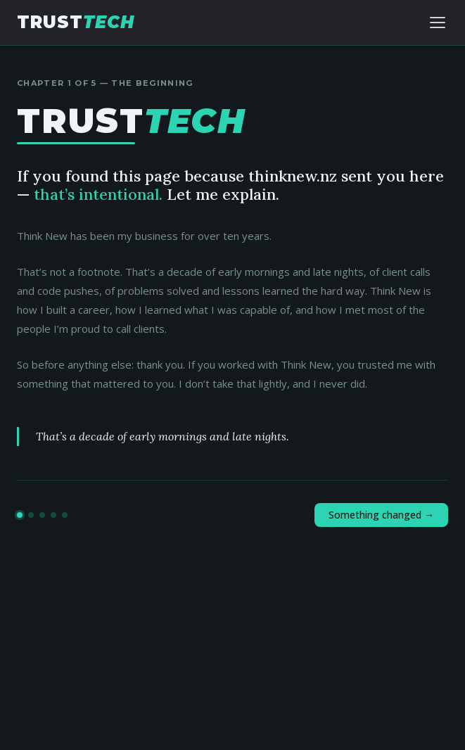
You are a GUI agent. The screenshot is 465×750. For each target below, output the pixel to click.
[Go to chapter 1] (20, 515)
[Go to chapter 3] (42, 515)
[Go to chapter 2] (31, 515)
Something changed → (381, 514)
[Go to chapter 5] (65, 515)
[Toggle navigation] (437, 22)
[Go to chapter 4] (53, 515)
